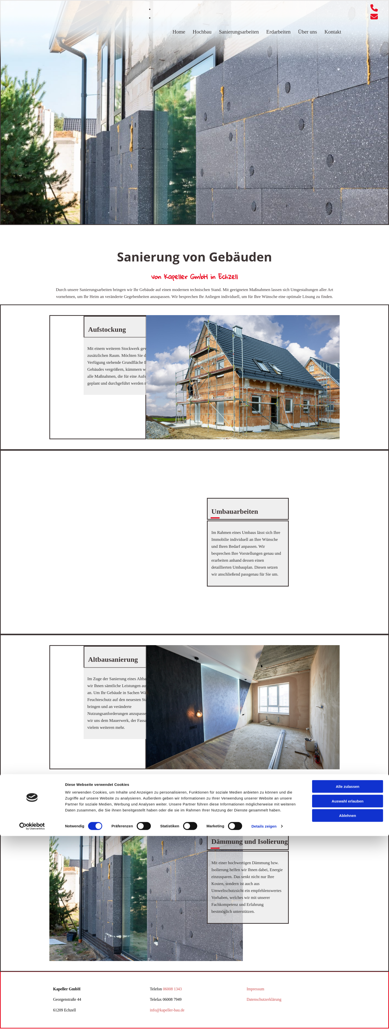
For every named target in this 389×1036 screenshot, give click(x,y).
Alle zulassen (347, 986)
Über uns (307, 32)
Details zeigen (263, 1026)
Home (178, 32)
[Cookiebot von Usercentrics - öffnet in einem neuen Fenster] (32, 1026)
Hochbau (202, 32)
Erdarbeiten (278, 32)
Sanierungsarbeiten (239, 32)
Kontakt (332, 32)
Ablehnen (347, 1015)
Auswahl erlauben (347, 1001)
